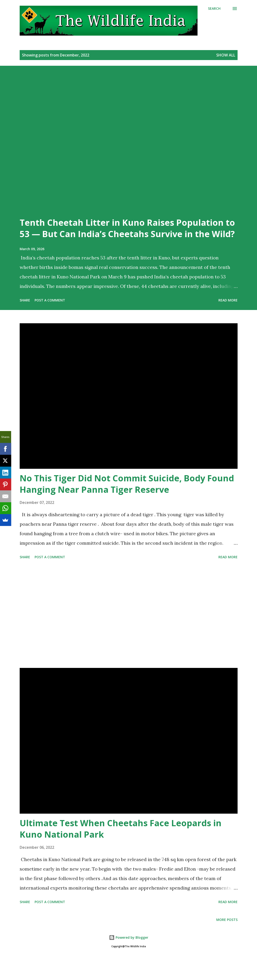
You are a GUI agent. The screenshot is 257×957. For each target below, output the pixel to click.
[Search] (214, 8)
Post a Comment (50, 300)
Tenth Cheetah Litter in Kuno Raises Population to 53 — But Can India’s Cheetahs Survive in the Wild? (127, 228)
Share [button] (25, 300)
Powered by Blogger (128, 937)
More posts (227, 919)
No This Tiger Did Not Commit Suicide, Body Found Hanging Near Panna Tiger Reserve (127, 483)
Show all (225, 55)
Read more (228, 300)
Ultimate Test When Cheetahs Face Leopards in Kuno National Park (120, 828)
